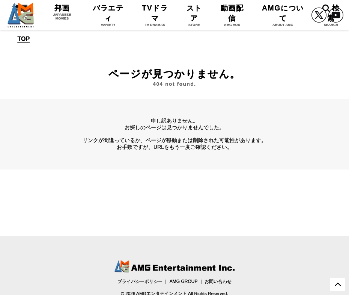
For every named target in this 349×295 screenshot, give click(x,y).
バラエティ (108, 15)
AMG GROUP (184, 281)
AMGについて (283, 15)
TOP (24, 39)
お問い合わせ (218, 281)
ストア (194, 15)
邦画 (62, 12)
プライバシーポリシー (139, 281)
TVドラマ (155, 15)
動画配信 (232, 15)
